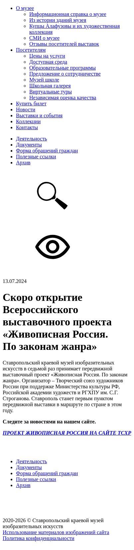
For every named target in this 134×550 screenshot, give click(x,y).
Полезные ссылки (36, 156)
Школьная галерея (50, 85)
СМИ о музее (44, 38)
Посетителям (31, 50)
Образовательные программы (62, 68)
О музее (25, 8)
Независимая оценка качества (62, 97)
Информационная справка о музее (67, 14)
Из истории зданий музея (57, 20)
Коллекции (28, 121)
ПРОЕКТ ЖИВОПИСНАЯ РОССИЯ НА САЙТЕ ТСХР (67, 433)
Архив (23, 162)
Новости (25, 109)
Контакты (27, 127)
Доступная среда (48, 62)
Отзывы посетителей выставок (64, 44)
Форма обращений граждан (47, 150)
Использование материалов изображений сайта (56, 532)
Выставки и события (39, 115)
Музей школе (44, 79)
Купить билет (31, 103)
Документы (29, 144)
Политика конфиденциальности (38, 538)
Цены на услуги (47, 56)
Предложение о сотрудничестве (65, 74)
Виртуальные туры (50, 91)
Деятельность (31, 138)
